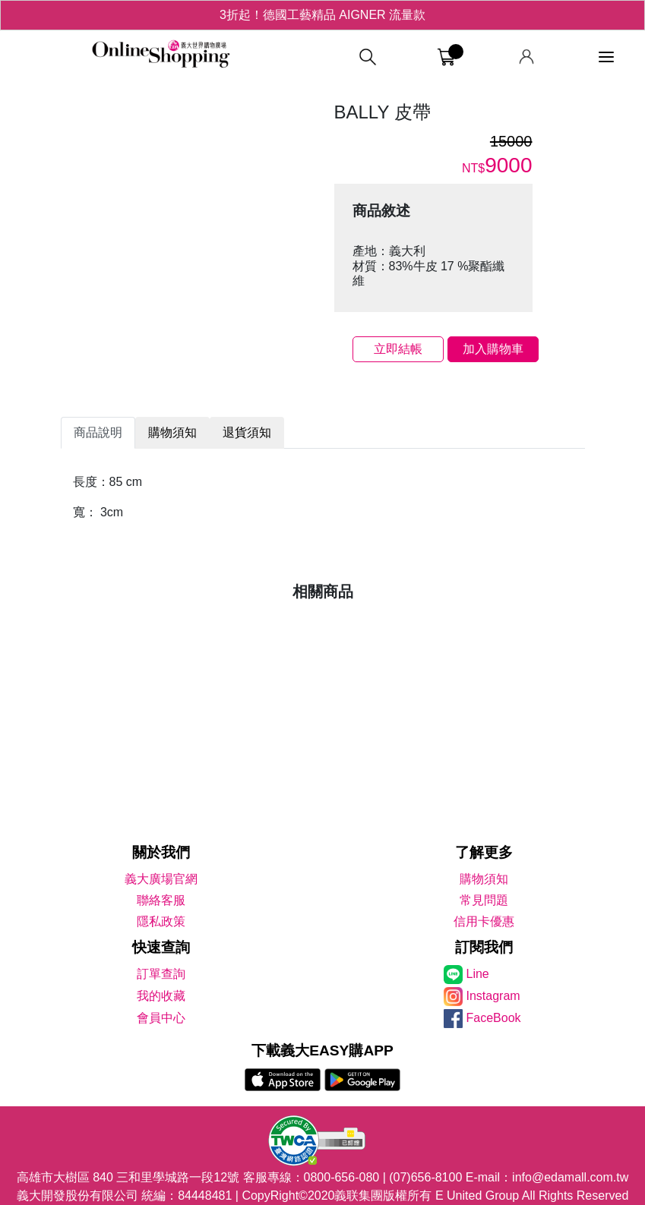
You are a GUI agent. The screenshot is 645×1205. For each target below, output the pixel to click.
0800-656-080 (342, 1177)
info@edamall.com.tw (570, 1177)
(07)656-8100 (425, 1177)
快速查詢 (161, 947)
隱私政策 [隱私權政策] (161, 921)
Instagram (493, 995)
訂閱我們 (484, 947)
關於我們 (161, 852)
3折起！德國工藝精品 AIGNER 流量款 (322, 14)
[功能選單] (606, 57)
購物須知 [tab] (172, 432)
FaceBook (493, 1017)
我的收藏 (161, 995)
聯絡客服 (161, 900)
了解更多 (484, 852)
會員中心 (161, 1017)
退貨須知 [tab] (247, 432)
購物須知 (484, 878)
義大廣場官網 (161, 878)
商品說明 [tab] (98, 432)
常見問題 (484, 900)
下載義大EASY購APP (322, 1050)
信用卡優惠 (484, 921)
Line (477, 973)
